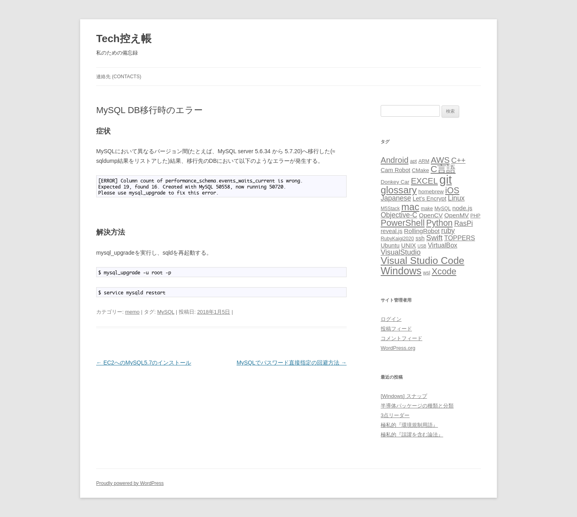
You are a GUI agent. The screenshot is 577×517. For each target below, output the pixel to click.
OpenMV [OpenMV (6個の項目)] (456, 215)
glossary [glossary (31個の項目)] (399, 189)
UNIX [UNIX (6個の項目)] (408, 245)
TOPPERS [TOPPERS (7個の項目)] (459, 237)
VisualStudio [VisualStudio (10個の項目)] (401, 252)
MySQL (165, 312)
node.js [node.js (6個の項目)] (462, 208)
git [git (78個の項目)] (446, 179)
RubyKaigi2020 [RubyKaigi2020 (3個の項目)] (397, 238)
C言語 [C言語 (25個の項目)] (443, 169)
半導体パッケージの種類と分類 (417, 406)
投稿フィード (396, 329)
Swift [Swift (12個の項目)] (434, 237)
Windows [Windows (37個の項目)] (401, 270)
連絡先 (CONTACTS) (118, 76)
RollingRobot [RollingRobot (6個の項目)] (422, 230)
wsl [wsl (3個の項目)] (426, 273)
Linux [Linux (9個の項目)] (456, 198)
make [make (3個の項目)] (427, 208)
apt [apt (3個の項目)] (413, 161)
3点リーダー (395, 415)
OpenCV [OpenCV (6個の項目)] (431, 215)
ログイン (391, 319)
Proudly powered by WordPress (130, 483)
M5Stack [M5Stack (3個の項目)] (390, 208)
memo (132, 312)
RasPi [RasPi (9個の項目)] (463, 223)
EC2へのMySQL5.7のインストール (143, 362)
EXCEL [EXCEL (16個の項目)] (424, 180)
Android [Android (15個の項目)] (394, 160)
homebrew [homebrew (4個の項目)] (431, 192)
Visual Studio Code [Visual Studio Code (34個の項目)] (422, 260)
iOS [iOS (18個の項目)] (452, 190)
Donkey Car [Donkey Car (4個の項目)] (395, 182)
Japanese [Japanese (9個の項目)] (396, 198)
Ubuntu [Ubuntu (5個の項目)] (390, 245)
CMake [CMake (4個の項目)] (420, 170)
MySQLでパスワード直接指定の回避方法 (291, 362)
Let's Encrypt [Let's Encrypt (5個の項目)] (429, 198)
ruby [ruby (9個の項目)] (448, 231)
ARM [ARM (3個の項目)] (423, 161)
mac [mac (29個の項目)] (410, 206)
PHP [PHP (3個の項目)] (475, 216)
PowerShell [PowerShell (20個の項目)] (403, 223)
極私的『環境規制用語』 (409, 425)
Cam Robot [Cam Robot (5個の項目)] (395, 170)
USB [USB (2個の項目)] (422, 245)
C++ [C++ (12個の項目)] (458, 160)
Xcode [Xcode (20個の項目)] (444, 271)
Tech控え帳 (123, 38)
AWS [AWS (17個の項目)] (440, 159)
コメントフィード (401, 338)
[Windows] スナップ (404, 396)
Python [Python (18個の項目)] (439, 222)
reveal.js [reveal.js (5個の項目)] (391, 231)
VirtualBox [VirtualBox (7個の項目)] (442, 245)
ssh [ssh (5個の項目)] (420, 238)
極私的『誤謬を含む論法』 (412, 435)
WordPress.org (398, 348)
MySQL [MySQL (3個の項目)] (442, 208)
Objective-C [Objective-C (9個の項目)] (399, 215)
